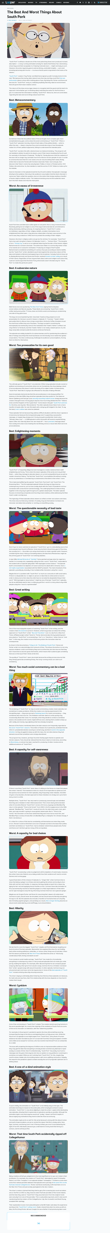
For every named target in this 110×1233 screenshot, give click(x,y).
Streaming (43, 2)
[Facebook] (77, 2)
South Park (13, 76)
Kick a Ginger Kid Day (53, 901)
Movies (30, 2)
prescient (51, 421)
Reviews (66, 2)
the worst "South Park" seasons (19, 728)
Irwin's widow (19, 409)
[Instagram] (86, 2)
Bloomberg (14, 742)
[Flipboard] (89, 2)
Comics (58, 2)
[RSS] (94, 2)
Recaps (51, 2)
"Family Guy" (18, 243)
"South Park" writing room (27, 1207)
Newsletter (102, 2)
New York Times (35, 954)
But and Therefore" (38, 633)
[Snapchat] (92, 2)
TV (36, 2)
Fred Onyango (13, 20)
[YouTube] (80, 2)
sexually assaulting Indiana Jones (43, 398)
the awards (22, 631)
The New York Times (36, 307)
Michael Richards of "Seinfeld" (27, 559)
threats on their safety (52, 256)
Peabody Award (40, 713)
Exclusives (22, 2)
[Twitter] (83, 2)
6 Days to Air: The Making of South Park (42, 645)
